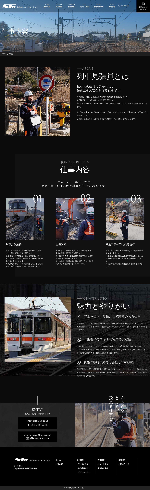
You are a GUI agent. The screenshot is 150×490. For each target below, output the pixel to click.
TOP (3, 54)
